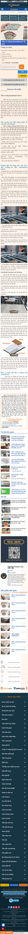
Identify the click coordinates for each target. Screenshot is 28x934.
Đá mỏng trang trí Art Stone (10, 857)
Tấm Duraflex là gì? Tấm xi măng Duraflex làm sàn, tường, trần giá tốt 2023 (18, 491)
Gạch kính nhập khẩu (14, 19)
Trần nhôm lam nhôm (8, 723)
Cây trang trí (6, 797)
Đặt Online (21, 67)
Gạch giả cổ (5, 745)
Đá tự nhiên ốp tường (23, 19)
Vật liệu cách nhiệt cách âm (10, 766)
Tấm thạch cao (6, 835)
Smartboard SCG (21, 12)
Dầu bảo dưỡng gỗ (8, 753)
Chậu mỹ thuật (6, 784)
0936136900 (5, 427)
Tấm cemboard (11, 12)
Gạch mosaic (6, 818)
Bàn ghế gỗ (5, 775)
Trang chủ (3, 12)
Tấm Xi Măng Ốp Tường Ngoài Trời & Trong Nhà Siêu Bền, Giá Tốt (18, 446)
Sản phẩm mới (6, 853)
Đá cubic (23, 16)
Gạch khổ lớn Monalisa (9, 861)
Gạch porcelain (7, 810)
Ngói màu (5, 762)
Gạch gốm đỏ (6, 866)
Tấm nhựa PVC (6, 844)
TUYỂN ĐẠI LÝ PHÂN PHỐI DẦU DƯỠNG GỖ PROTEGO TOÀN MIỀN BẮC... (18, 516)
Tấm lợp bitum (6, 732)
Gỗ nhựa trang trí (7, 715)
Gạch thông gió (5, 19)
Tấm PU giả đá (6, 758)
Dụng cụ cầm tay (7, 792)
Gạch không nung (7, 814)
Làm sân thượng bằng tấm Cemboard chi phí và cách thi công (18, 461)
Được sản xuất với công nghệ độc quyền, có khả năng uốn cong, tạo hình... (18, 478)
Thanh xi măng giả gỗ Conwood (12, 749)
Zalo (22, 71)
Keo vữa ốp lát (6, 801)
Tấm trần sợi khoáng (8, 848)
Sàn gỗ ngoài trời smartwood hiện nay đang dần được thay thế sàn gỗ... (18, 471)
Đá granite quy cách (14, 16)
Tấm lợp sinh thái (7, 822)
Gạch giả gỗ (6, 831)
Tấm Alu (4, 840)
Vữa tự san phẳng (7, 874)
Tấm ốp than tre (7, 878)
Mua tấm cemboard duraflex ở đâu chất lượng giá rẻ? (18, 484)
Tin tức (3, 497)
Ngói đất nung (6, 771)
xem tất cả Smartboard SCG (19, 592)
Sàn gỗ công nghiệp (8, 788)
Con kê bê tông (7, 870)
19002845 (14, 9)
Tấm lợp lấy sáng (7, 827)
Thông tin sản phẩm (14, 89)
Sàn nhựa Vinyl (7, 805)
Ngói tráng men (7, 779)
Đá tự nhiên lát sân (5, 16)
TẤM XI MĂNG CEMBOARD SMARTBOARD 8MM (17, 635)
